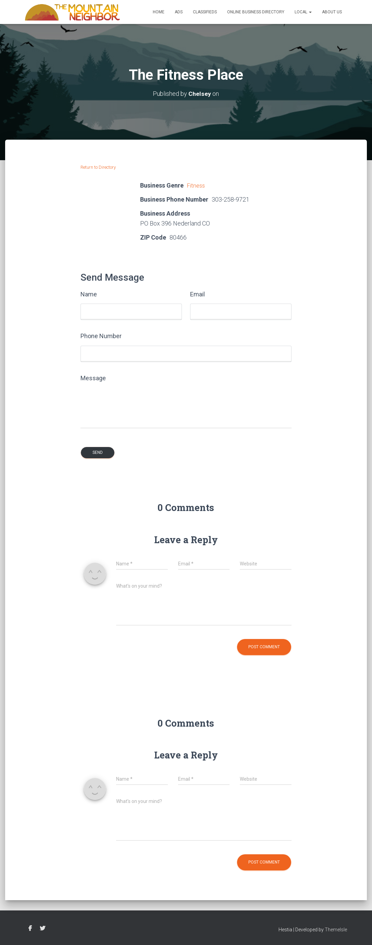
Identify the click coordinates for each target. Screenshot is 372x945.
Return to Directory (98, 167)
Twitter (42, 928)
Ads (179, 12)
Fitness (197, 185)
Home (158, 12)
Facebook (30, 928)
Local (303, 12)
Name (88, 294)
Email (197, 294)
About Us (332, 12)
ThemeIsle (336, 929)
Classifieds (205, 12)
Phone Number (101, 336)
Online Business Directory (255, 12)
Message (93, 378)
